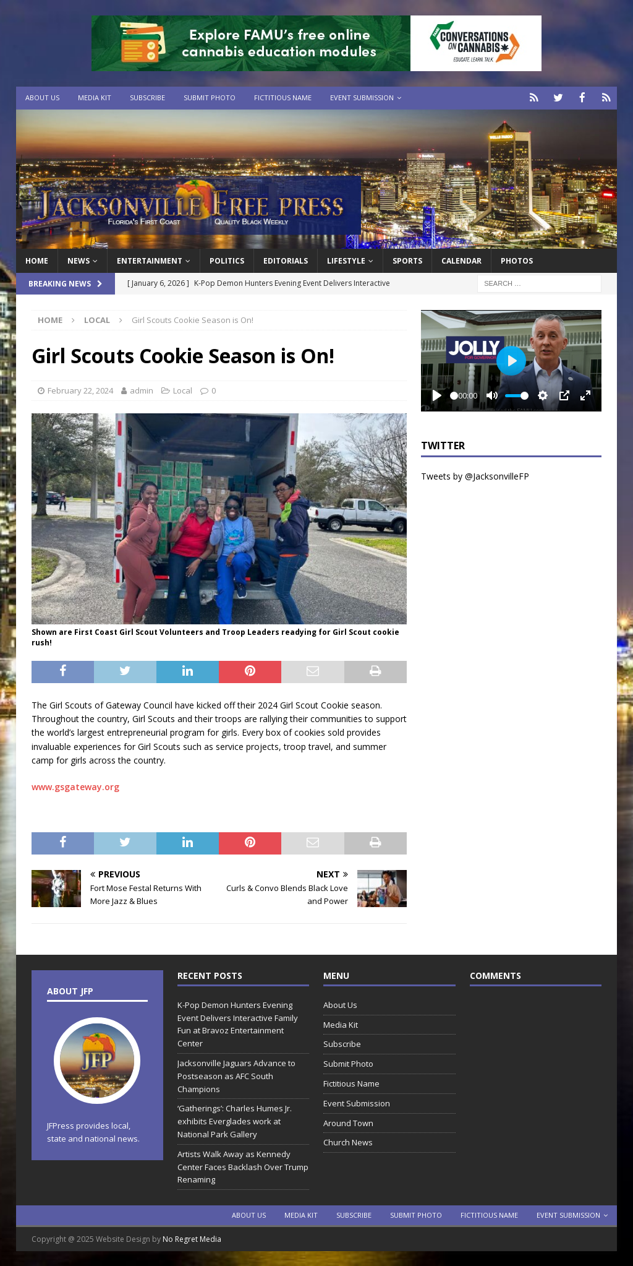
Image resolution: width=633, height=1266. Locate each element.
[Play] (437, 395)
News (78, 259)
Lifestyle (346, 259)
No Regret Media (192, 1238)
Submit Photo (210, 97)
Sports (407, 259)
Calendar (461, 259)
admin (141, 389)
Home (36, 259)
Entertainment (149, 259)
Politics (227, 259)
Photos (517, 259)
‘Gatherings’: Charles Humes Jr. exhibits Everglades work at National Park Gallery (234, 1120)
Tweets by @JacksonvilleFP (475, 475)
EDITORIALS (285, 259)
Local (182, 389)
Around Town (348, 1121)
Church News (348, 1141)
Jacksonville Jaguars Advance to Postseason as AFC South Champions (236, 1074)
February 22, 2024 (80, 389)
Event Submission (362, 97)
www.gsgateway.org (75, 785)
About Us (42, 97)
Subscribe (147, 97)
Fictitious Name (283, 97)
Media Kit (94, 97)
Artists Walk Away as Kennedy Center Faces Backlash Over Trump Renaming (242, 1165)
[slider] (454, 394)
